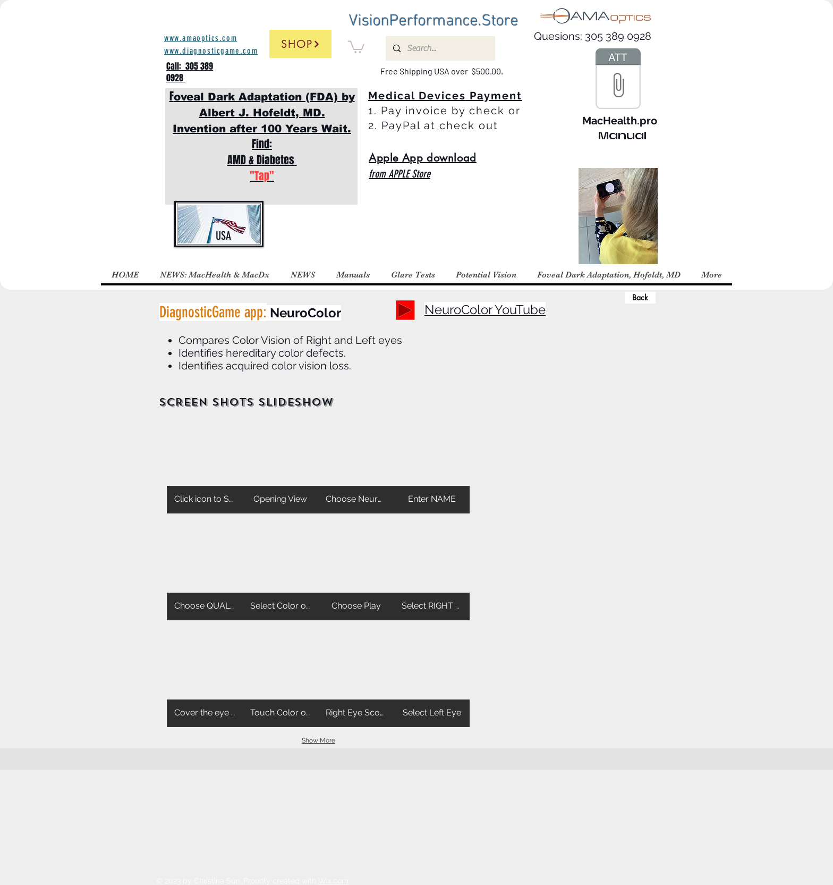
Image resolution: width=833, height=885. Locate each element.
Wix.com (333, 880)
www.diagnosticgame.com (211, 51)
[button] (356, 46)
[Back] (640, 298)
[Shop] (300, 44)
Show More (318, 740)
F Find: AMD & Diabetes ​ (262, 136)
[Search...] (440, 48)
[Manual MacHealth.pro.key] (618, 80)
